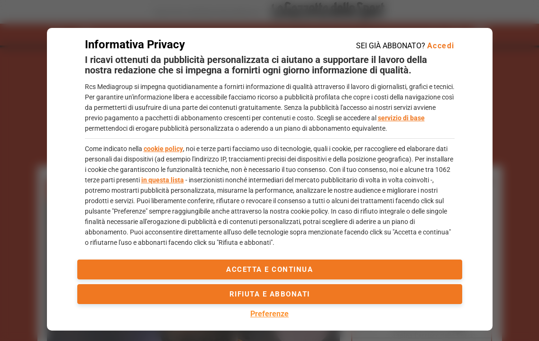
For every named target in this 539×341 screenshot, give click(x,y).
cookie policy (163, 149)
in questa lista (162, 180)
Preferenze (269, 313)
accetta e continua (269, 269)
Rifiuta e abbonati (269, 294)
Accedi (441, 45)
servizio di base (401, 118)
